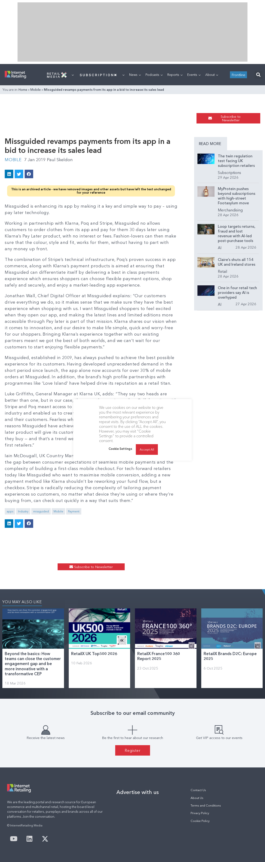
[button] (258, 75)
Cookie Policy (200, 821)
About (211, 75)
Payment (73, 511)
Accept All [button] (147, 449)
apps (10, 511)
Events (194, 75)
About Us (197, 798)
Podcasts (154, 75)
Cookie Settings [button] (120, 449)
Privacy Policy (200, 813)
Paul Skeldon (60, 159)
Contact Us (198, 790)
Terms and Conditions (206, 805)
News (135, 75)
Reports (175, 75)
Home (22, 89)
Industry (23, 511)
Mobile (35, 89)
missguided (41, 511)
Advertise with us (137, 792)
